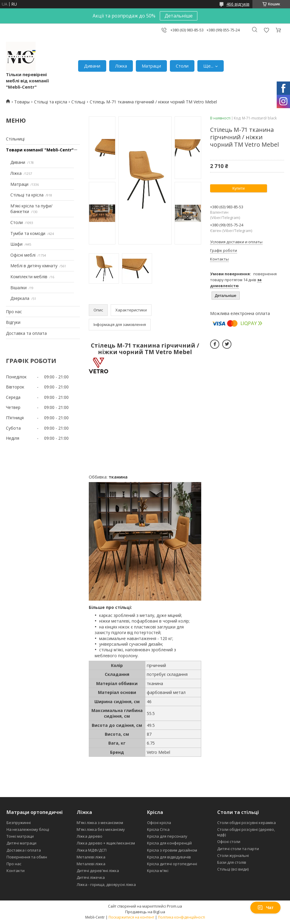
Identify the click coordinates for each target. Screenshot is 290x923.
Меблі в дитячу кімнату (33, 265)
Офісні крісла (159, 822)
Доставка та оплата (26, 333)
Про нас (14, 311)
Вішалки (18, 287)
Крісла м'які (157, 870)
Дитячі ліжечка (91, 877)
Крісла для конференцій (169, 843)
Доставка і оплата (24, 850)
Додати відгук (266, 30)
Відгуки (13, 322)
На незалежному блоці (28, 829)
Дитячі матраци (21, 843)
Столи (182, 66)
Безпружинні (19, 822)
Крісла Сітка (158, 829)
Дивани (92, 66)
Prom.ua (174, 906)
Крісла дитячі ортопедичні (172, 863)
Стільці (78, 102)
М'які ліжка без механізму (101, 829)
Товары (22, 102)
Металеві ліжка (91, 857)
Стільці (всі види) (233, 869)
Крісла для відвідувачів (169, 857)
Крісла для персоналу (167, 836)
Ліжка (121, 66)
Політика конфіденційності (181, 917)
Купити (238, 188)
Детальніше (179, 15)
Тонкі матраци (20, 836)
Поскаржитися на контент (131, 917)
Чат (265, 907)
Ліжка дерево (89, 836)
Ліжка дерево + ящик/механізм (106, 843)
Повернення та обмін (27, 857)
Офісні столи (228, 841)
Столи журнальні (233, 855)
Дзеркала (19, 298)
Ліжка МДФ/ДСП (92, 850)
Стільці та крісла (50, 102)
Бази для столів (231, 862)
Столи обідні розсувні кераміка (246, 822)
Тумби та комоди (27, 233)
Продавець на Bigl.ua (145, 911)
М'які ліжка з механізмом (100, 822)
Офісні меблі (23, 255)
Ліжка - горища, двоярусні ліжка (106, 884)
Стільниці (15, 139)
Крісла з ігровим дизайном (172, 850)
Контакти (16, 870)
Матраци (151, 66)
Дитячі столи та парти (238, 848)
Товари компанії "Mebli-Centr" (40, 150)
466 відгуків (237, 4)
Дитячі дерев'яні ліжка (98, 870)
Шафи (16, 244)
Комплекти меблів (28, 276)
